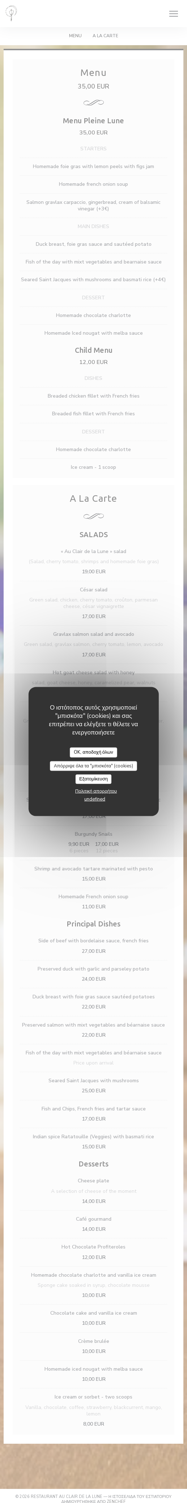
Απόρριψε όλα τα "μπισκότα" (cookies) (93, 765)
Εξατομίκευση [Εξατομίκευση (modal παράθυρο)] (93, 779)
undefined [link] (94, 799)
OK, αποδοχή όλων (93, 752)
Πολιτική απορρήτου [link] (96, 791)
